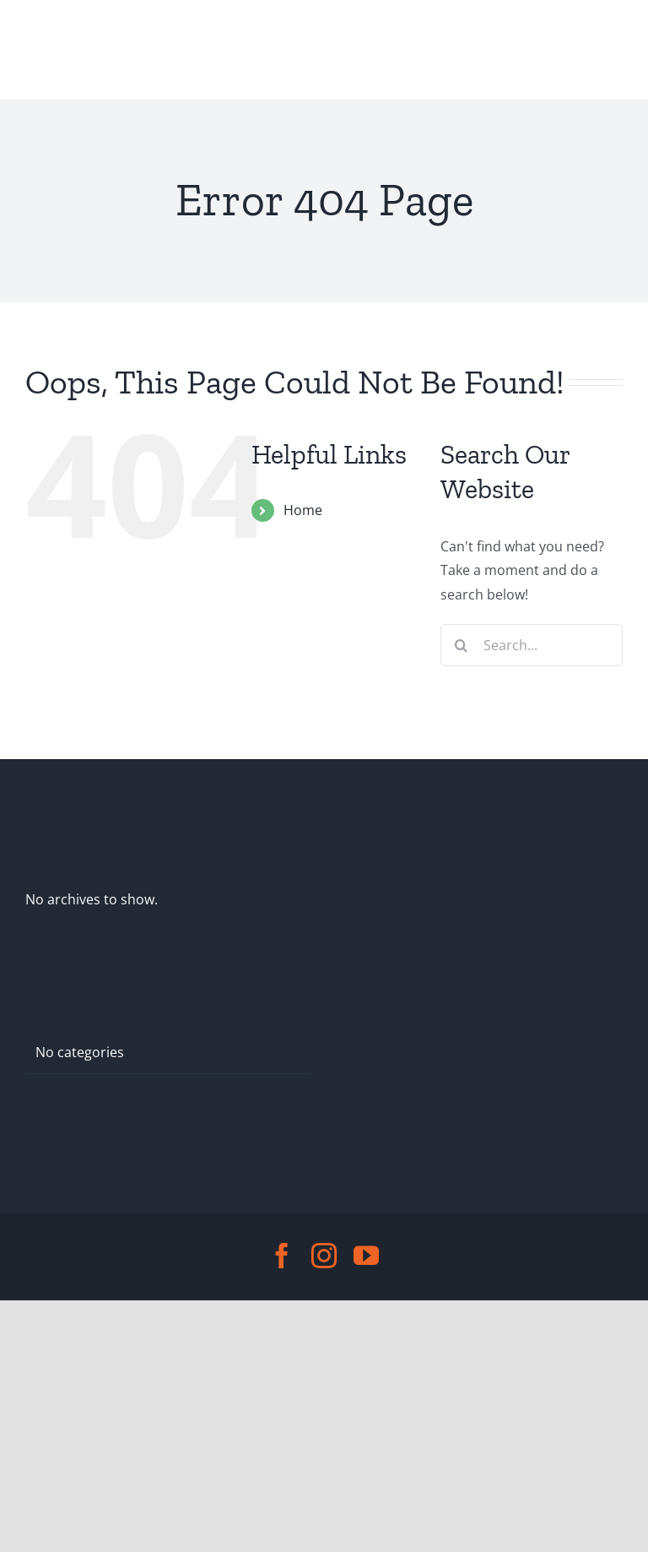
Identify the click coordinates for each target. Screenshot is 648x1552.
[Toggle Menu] (40, 50)
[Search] (461, 645)
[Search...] (531, 645)
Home (303, 510)
